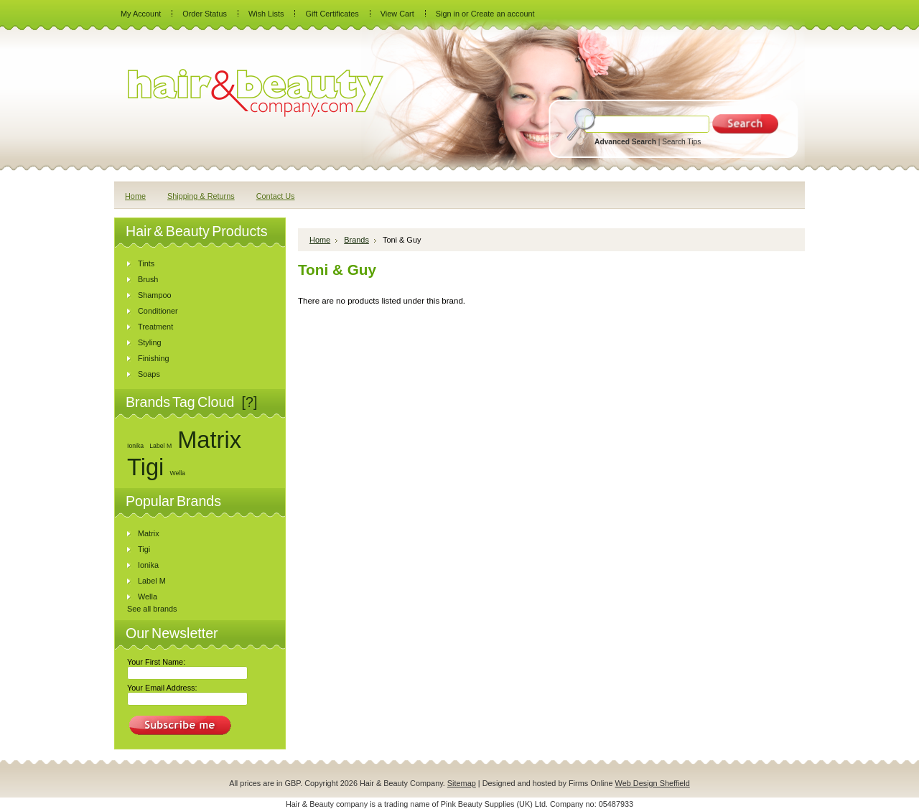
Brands (356, 239)
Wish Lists (266, 13)
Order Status (204, 13)
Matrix (209, 439)
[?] (250, 402)
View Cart (397, 13)
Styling (150, 342)
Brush (148, 279)
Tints (146, 263)
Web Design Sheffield (652, 783)
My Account (141, 13)
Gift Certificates (331, 13)
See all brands (152, 608)
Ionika (135, 445)
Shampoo (155, 295)
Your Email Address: (162, 687)
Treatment (155, 326)
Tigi (145, 467)
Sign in (448, 13)
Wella (177, 473)
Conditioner (158, 311)
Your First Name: (156, 662)
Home (319, 239)
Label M (160, 445)
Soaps (149, 374)
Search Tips (681, 142)
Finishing (153, 358)
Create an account (503, 13)
